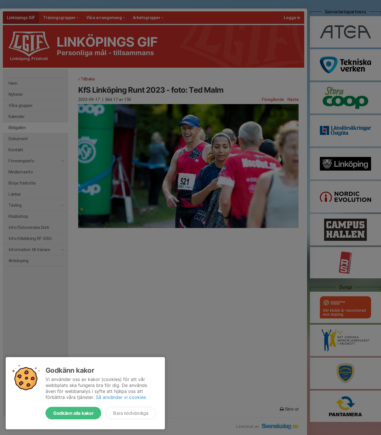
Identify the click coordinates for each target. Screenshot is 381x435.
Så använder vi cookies (121, 397)
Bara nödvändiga (130, 413)
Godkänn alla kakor (73, 413)
